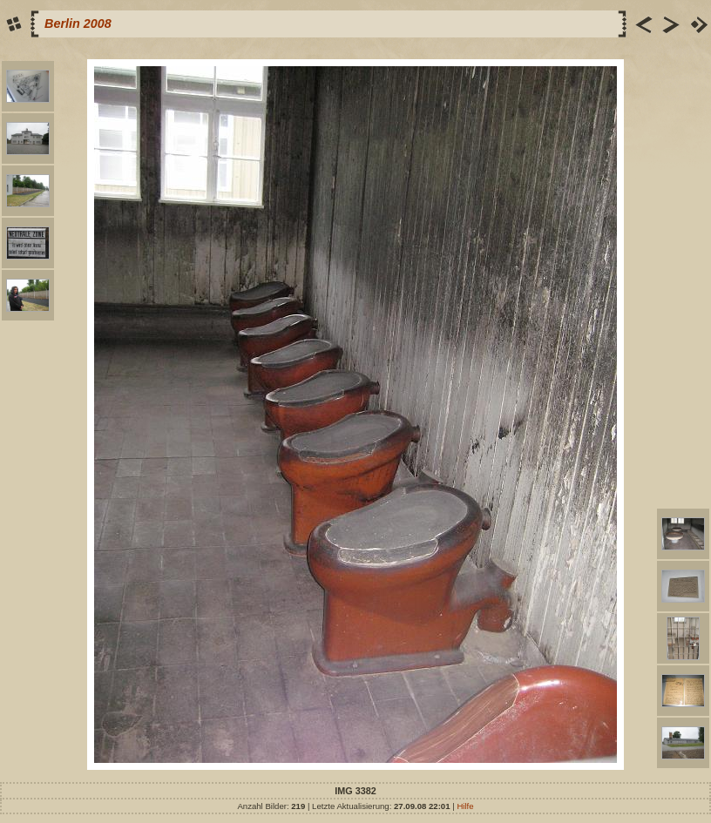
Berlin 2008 (78, 23)
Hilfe (465, 806)
